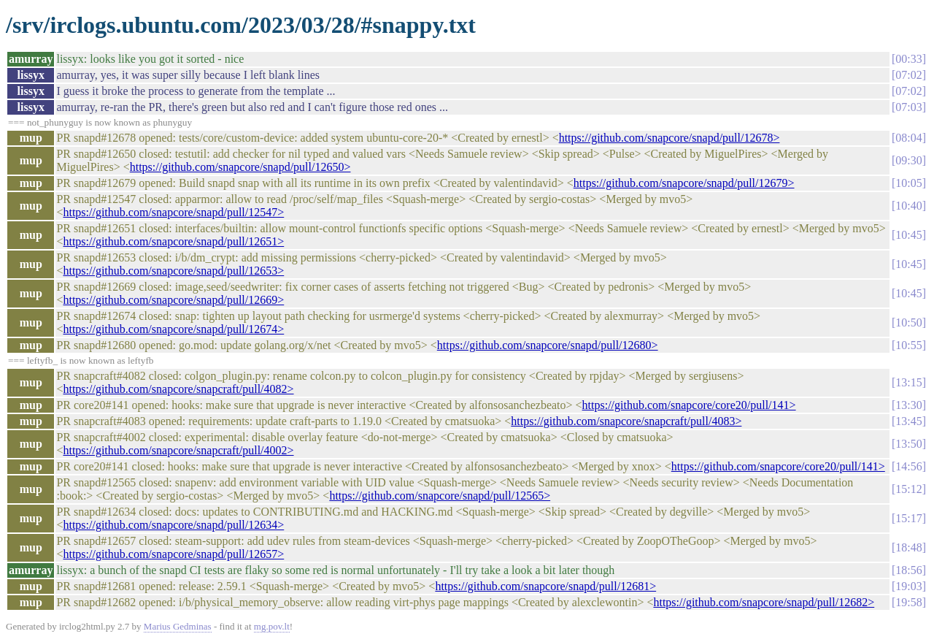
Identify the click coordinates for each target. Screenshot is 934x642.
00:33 (908, 59)
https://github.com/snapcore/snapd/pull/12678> (669, 137)
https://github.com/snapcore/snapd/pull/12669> (173, 300)
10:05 (908, 183)
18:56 (908, 570)
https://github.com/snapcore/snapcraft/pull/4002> (178, 450)
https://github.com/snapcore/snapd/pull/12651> (173, 241)
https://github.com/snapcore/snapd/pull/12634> (173, 525)
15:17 (908, 518)
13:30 (908, 405)
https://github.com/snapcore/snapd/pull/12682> (763, 602)
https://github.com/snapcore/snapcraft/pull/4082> (178, 389)
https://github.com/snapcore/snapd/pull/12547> (173, 212)
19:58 (908, 602)
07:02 (908, 75)
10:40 (908, 205)
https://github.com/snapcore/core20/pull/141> (689, 405)
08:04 (908, 137)
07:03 (908, 107)
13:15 (908, 382)
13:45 (908, 421)
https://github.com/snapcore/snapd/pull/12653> (173, 270)
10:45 (908, 235)
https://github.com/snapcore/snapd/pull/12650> (240, 167)
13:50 (908, 443)
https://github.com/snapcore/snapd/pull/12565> (439, 495)
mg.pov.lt (272, 626)
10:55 (908, 345)
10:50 (908, 322)
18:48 (908, 547)
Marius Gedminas (178, 626)
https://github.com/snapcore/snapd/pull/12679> (684, 183)
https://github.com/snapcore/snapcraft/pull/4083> (626, 421)
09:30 (908, 160)
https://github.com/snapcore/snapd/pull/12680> (547, 345)
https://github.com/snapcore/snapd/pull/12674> (173, 329)
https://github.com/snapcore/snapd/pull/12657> (173, 554)
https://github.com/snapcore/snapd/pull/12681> (545, 586)
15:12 (908, 489)
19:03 (908, 586)
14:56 (908, 466)
